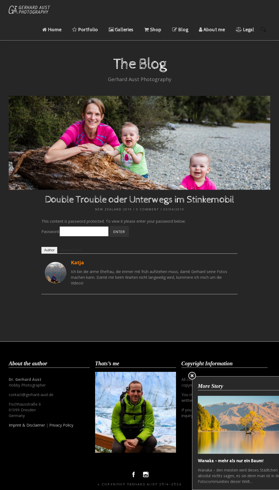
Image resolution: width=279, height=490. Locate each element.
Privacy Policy (61, 425)
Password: (74, 231)
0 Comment (147, 209)
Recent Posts (71, 250)
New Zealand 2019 (113, 209)
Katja (77, 262)
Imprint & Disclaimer (27, 425)
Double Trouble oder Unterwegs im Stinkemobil (139, 200)
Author (49, 250)
